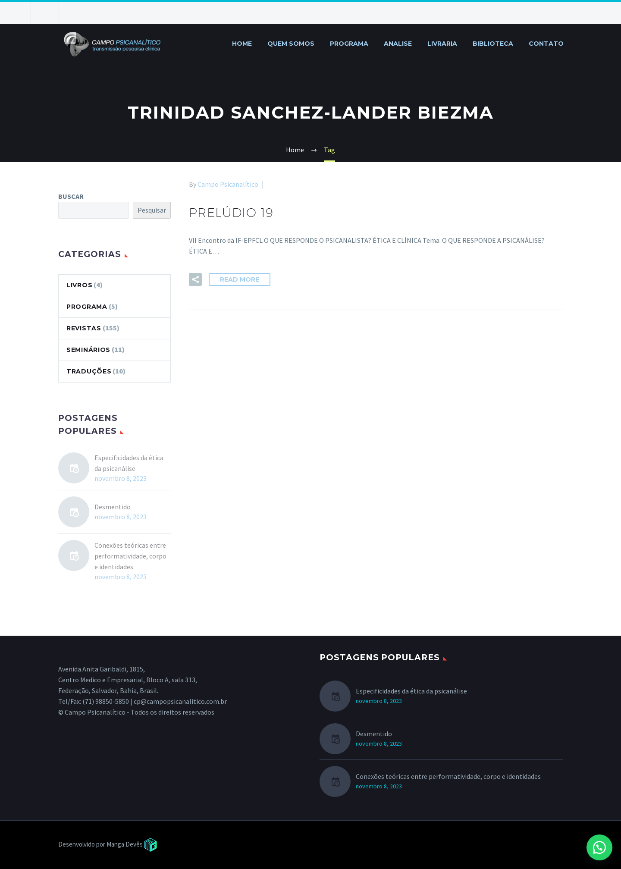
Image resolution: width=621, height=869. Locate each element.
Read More (239, 279)
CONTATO (546, 43)
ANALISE (398, 43)
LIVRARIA (442, 43)
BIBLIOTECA (493, 43)
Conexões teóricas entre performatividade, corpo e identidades (130, 556)
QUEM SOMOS (290, 43)
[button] (599, 847)
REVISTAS (83, 328)
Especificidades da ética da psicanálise (128, 463)
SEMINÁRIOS (88, 350)
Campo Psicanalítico (228, 184)
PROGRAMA (349, 43)
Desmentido (112, 506)
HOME (242, 43)
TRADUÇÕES (88, 371)
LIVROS (79, 285)
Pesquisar (152, 210)
